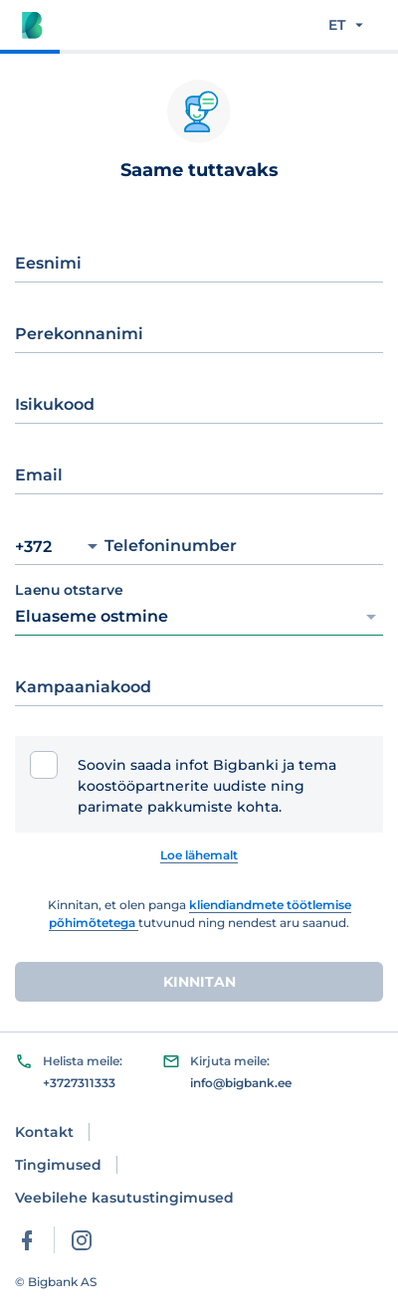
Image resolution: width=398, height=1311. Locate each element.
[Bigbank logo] (32, 25)
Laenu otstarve (69, 590)
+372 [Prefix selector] (56, 546)
